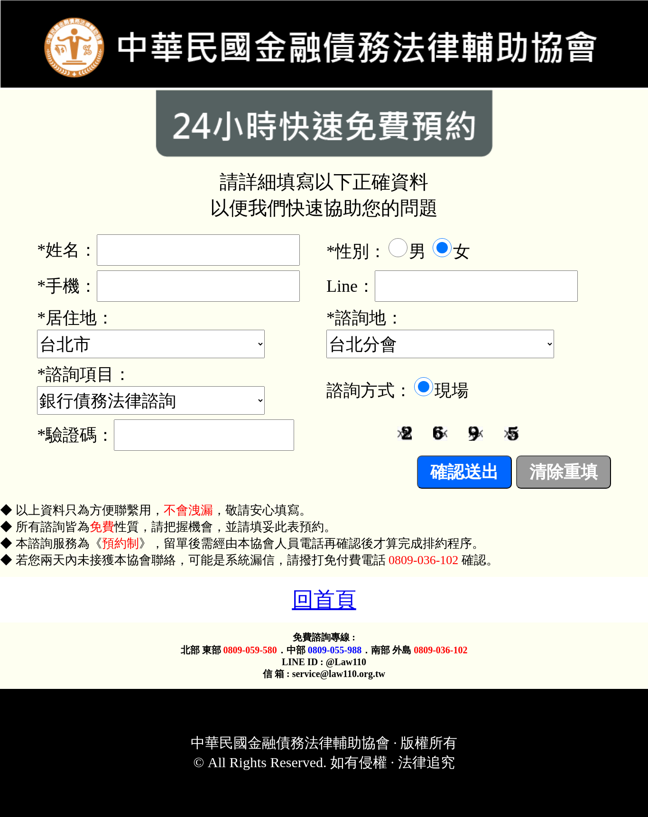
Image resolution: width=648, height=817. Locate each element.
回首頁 (324, 600)
